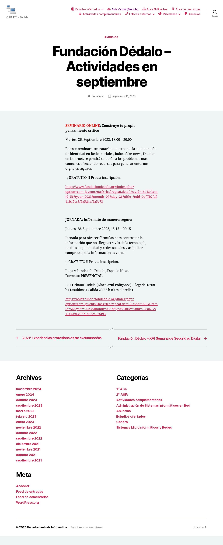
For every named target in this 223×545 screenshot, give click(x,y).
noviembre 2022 (29, 436)
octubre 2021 (26, 463)
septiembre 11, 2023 (124, 100)
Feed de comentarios (33, 506)
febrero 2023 (26, 425)
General (122, 431)
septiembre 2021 (29, 469)
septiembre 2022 (29, 447)
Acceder (23, 495)
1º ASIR (122, 398)
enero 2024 (25, 403)
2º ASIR (122, 403)
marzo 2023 (25, 420)
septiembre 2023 (29, 414)
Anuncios (111, 41)
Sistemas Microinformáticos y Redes (145, 436)
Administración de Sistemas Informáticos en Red (155, 414)
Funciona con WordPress (88, 536)
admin (99, 100)
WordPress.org (28, 511)
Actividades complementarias (140, 409)
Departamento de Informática (47, 536)
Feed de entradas (30, 500)
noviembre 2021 (29, 458)
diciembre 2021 (28, 452)
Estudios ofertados (131, 425)
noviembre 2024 (29, 398)
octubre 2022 (27, 442)
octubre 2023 (27, 409)
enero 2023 (25, 431)
